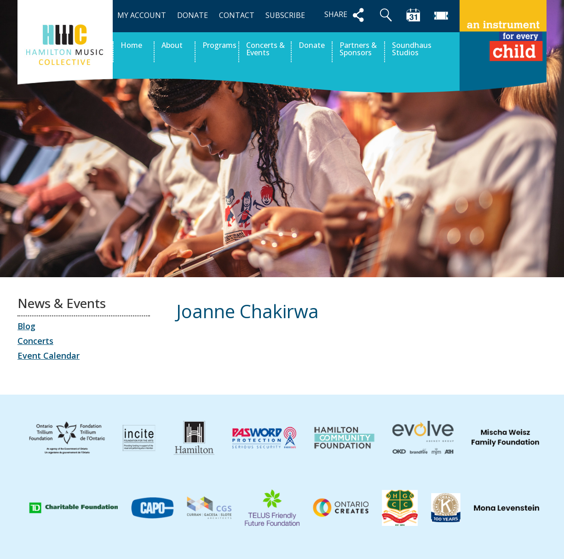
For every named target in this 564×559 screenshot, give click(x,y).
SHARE (346, 15)
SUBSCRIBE (285, 15)
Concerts (35, 340)
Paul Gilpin (204, 354)
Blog (26, 326)
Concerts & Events (265, 49)
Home (131, 45)
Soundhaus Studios (412, 49)
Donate (312, 45)
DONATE (192, 15)
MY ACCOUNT (141, 15)
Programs (219, 45)
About (172, 45)
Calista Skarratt (509, 354)
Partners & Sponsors (358, 49)
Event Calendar (48, 355)
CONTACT (236, 15)
